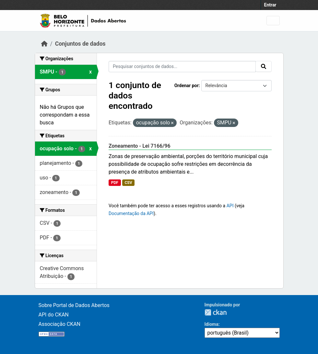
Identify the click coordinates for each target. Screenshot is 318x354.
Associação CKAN (60, 324)
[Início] (44, 43)
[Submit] (263, 66)
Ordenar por (186, 85)
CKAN (216, 312)
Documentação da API (131, 213)
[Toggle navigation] (273, 20)
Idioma (211, 324)
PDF (114, 182)
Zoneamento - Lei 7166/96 (140, 146)
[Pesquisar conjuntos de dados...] (182, 66)
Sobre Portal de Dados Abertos (74, 305)
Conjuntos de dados (80, 43)
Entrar (270, 4)
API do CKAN (54, 315)
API (230, 205)
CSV (128, 182)
